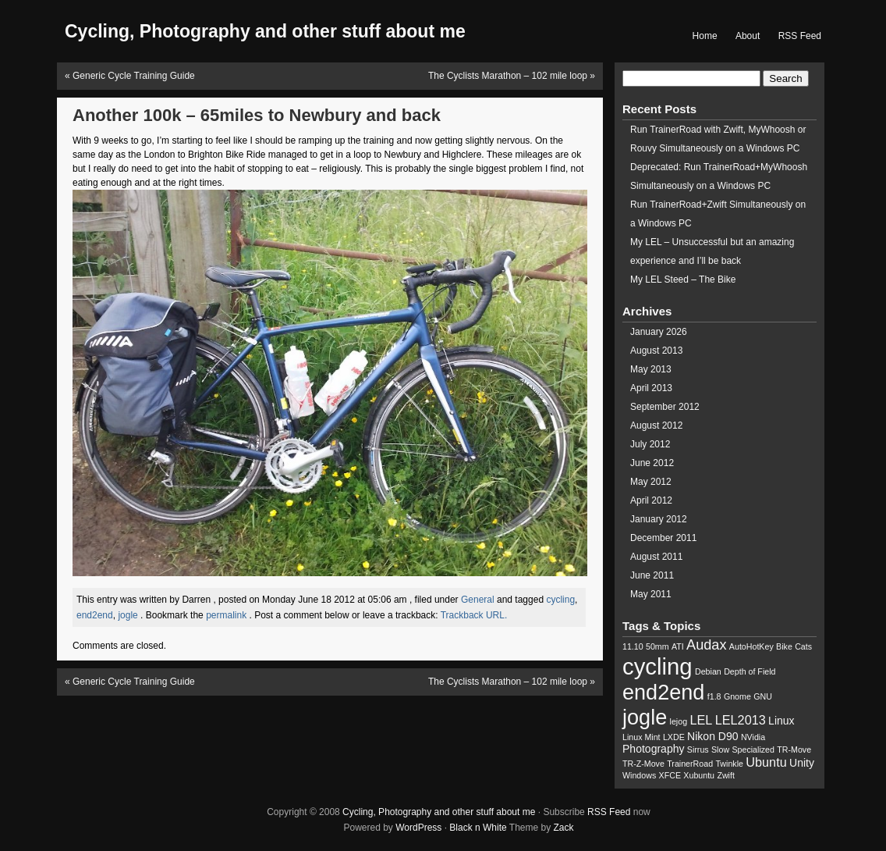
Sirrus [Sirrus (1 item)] (698, 749)
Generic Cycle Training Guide (134, 75)
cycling (560, 599)
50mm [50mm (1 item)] (657, 646)
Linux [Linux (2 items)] (781, 720)
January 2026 (658, 331)
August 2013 (656, 350)
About (747, 35)
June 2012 (652, 463)
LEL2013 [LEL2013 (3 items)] (740, 720)
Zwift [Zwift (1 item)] (726, 775)
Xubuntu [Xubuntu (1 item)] (698, 775)
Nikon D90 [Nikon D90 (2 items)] (712, 736)
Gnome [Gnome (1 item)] (737, 696)
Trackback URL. (474, 615)
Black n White (477, 827)
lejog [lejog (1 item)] (679, 721)
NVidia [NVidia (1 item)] (753, 737)
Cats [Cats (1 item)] (803, 646)
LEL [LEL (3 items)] (700, 720)
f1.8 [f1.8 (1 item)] (714, 696)
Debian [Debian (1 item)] (708, 671)
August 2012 (656, 425)
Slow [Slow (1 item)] (720, 749)
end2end (94, 615)
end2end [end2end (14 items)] (663, 692)
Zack (564, 827)
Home (705, 35)
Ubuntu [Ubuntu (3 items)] (766, 762)
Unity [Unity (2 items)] (801, 763)
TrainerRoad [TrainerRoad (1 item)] (690, 763)
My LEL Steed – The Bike (682, 279)
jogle (127, 615)
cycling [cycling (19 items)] (657, 666)
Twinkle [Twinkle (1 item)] (729, 763)
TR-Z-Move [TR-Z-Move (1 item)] (643, 763)
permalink (227, 615)
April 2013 (651, 388)
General (477, 599)
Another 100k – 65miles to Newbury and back (257, 115)
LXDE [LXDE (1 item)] (674, 737)
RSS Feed (799, 35)
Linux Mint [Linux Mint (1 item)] (641, 737)
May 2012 (651, 481)
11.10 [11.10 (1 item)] (632, 646)
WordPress (418, 827)
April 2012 (651, 500)
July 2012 (650, 444)
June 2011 (652, 575)
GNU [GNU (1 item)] (762, 696)
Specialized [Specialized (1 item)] (753, 749)
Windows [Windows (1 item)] (639, 775)
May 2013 (651, 369)
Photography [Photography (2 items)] (653, 748)
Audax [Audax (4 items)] (706, 645)
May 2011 (651, 594)
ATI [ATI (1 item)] (678, 646)
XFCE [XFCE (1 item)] (670, 775)
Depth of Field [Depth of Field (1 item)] (749, 671)
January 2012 (658, 519)
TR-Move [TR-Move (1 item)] (794, 749)
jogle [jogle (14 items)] (644, 717)
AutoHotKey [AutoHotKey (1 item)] (751, 646)
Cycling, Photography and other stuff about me (438, 811)
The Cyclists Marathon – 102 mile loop (507, 75)
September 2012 (665, 406)
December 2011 (663, 537)
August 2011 (656, 556)
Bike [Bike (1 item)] (784, 646)
